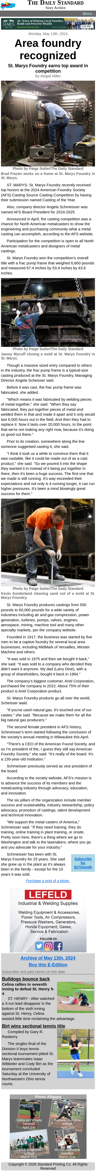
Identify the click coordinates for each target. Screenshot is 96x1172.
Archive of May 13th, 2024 (48, 958)
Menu (89, 14)
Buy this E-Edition (48, 964)
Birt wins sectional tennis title (33, 1026)
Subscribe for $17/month (83, 863)
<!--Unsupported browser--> (48, 1126)
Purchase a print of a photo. (48, 881)
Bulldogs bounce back (26, 979)
